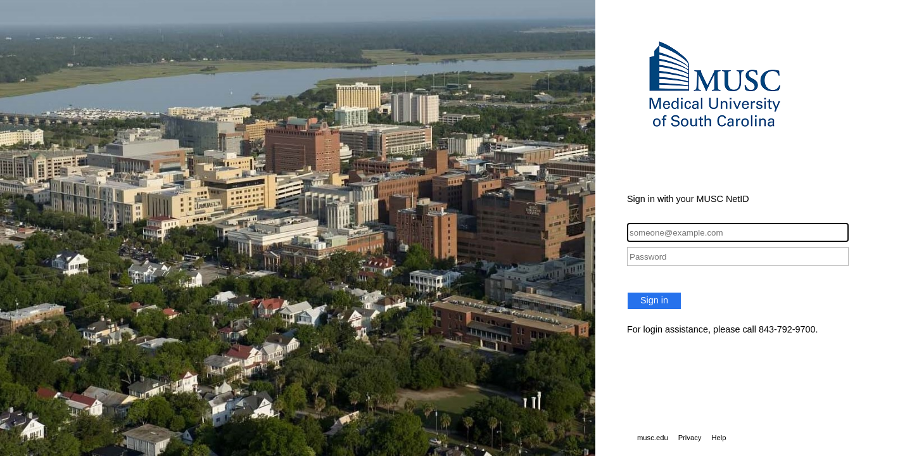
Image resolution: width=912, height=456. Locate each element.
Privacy (690, 437)
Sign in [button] (654, 300)
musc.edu (652, 437)
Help (718, 437)
